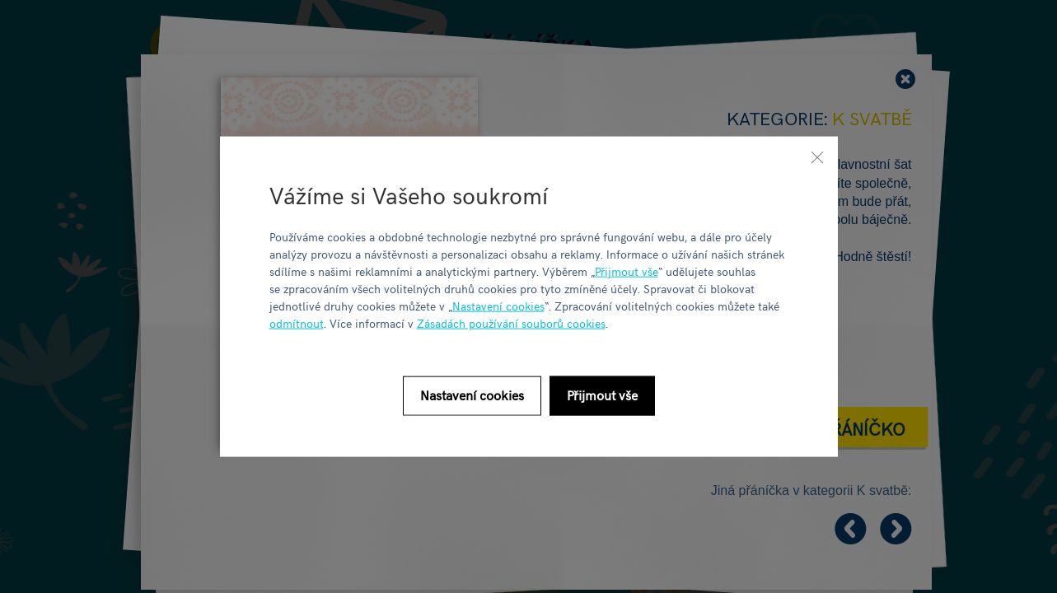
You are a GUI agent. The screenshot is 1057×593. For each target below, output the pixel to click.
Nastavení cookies (498, 305)
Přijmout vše (626, 270)
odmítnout (296, 322)
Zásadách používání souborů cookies (511, 322)
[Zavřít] (817, 157)
